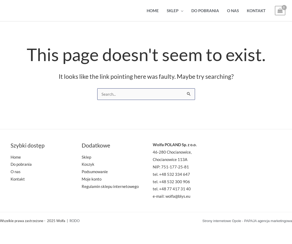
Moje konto (91, 179)
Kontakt (256, 10)
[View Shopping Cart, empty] (280, 11)
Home (153, 10)
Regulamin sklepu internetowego (110, 186)
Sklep (172, 10)
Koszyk (88, 164)
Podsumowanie (95, 171)
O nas (233, 10)
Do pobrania (205, 10)
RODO (74, 221)
